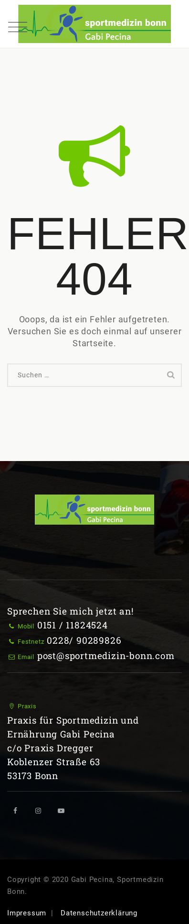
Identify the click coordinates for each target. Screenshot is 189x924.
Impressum (26, 913)
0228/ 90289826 (84, 640)
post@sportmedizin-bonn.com (106, 655)
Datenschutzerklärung (99, 913)
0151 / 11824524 (72, 625)
